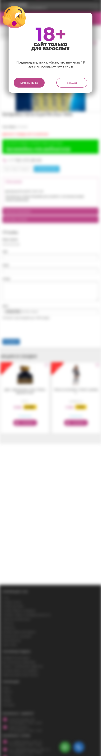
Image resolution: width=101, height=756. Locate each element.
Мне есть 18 (29, 83)
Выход (72, 83)
